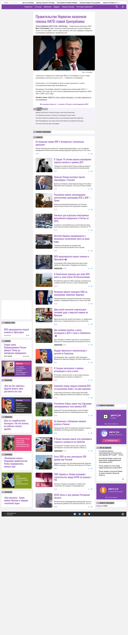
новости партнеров (43, 132)
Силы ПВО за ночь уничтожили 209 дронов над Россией (70, 547)
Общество (19, 470)
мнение (7, 448)
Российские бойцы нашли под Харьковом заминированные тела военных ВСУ (23, 549)
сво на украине (105, 554)
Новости (35, 7)
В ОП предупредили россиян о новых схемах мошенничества (22, 586)
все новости (7, 442)
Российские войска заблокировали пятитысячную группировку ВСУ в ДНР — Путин (73, 215)
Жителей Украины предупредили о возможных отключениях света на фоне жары (72, 256)
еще (123, 585)
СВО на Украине (25, 3)
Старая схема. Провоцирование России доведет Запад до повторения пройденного (15, 455)
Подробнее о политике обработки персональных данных (93, 620)
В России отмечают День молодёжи (47, 123)
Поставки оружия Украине (64, 3)
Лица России (74, 7)
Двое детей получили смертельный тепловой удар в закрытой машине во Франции (71, 365)
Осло (38, 26)
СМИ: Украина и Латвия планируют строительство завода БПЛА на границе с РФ (72, 583)
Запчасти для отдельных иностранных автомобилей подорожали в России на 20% (71, 235)
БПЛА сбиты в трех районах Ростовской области (72, 603)
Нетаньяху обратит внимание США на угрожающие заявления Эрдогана (59, 118)
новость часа (10, 429)
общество (8, 523)
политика (8, 487)
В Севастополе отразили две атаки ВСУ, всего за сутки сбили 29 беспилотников (72, 311)
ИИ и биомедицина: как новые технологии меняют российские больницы (60, 121)
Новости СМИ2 (102, 613)
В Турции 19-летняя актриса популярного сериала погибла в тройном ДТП (72, 160)
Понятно (118, 620)
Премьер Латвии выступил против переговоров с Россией (69, 178)
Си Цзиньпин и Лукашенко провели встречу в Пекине (70, 511)
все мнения (26, 463)
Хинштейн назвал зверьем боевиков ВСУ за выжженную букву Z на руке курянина (72, 458)
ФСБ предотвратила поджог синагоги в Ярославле (16, 437)
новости (39, 137)
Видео (63, 7)
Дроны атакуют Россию (43, 3)
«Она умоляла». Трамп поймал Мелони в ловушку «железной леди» (16, 607)
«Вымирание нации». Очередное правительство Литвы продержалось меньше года (15, 568)
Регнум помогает (91, 7)
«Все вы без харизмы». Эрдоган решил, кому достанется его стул (14, 495)
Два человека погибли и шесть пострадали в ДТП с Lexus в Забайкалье (72, 384)
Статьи (44, 7)
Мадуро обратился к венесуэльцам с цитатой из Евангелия (22, 514)
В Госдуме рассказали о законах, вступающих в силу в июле (21, 477)
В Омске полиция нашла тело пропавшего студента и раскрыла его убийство (73, 529)
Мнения (54, 7)
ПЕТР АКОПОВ (8, 463)
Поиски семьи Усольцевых (87, 3)
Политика (19, 507)
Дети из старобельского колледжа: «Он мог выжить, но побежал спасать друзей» (16, 531)
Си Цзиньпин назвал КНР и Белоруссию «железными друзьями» (60, 143)
